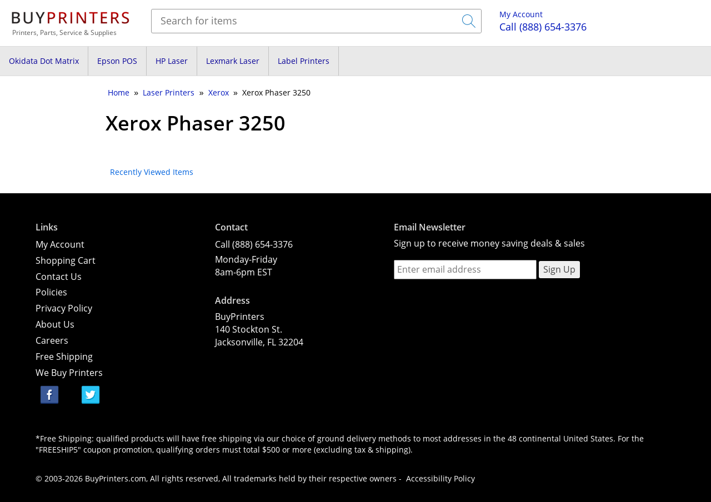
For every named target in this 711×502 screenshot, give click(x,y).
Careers (52, 340)
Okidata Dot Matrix (44, 61)
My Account (521, 14)
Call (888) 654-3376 (254, 244)
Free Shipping (64, 356)
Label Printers (303, 61)
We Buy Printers (69, 373)
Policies (51, 292)
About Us (55, 324)
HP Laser (172, 61)
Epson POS (117, 61)
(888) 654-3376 (543, 26)
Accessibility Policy (440, 478)
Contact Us (59, 276)
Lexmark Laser (232, 61)
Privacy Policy (64, 308)
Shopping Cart (66, 260)
